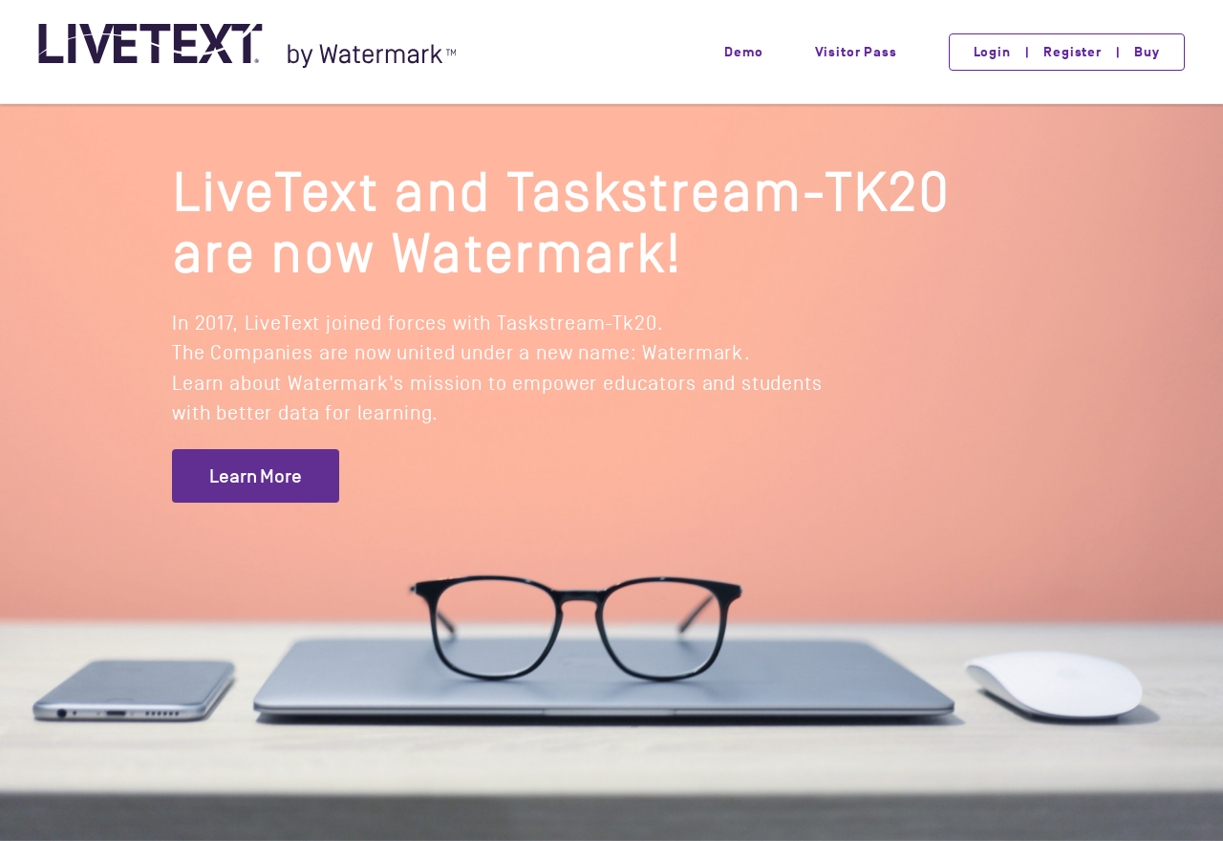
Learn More (255, 475)
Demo (743, 52)
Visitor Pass (856, 52)
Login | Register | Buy (1067, 52)
